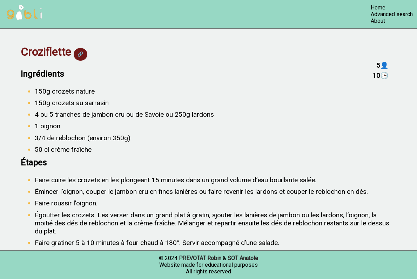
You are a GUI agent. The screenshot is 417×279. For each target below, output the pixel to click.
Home (378, 7)
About (378, 21)
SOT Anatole (243, 258)
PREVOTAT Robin (200, 258)
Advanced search (392, 14)
